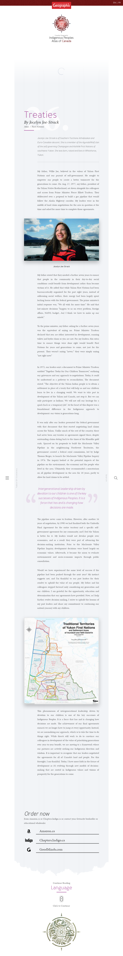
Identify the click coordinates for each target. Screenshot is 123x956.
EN (114, 2)
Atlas (26, 126)
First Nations (38, 126)
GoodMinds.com (51, 849)
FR (119, 2)
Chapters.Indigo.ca (52, 840)
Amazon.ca (47, 831)
